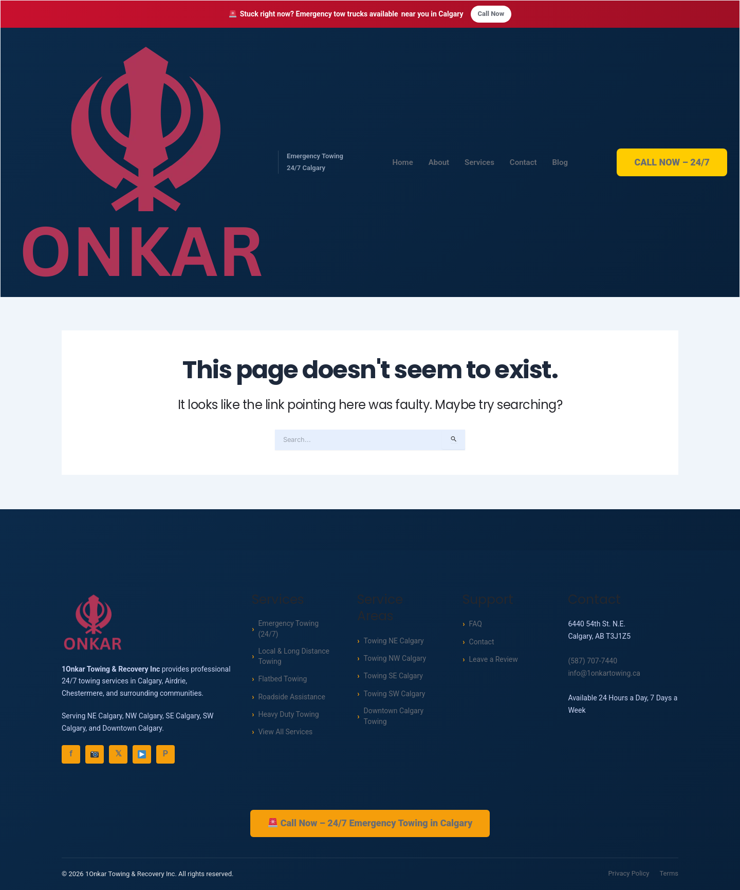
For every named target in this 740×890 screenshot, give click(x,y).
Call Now (491, 14)
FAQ (475, 623)
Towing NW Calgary (394, 658)
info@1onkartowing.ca (604, 673)
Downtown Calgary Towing (393, 716)
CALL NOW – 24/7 (672, 162)
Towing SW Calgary (394, 693)
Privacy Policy (628, 874)
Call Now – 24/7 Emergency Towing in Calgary (370, 822)
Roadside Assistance (291, 699)
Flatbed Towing (282, 681)
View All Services (285, 734)
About (439, 163)
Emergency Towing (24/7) (288, 629)
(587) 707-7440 (592, 660)
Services (479, 163)
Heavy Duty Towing (288, 717)
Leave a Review (493, 659)
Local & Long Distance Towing (293, 658)
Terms (668, 874)
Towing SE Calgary (393, 675)
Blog (560, 163)
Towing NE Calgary (393, 640)
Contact (523, 163)
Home (403, 163)
